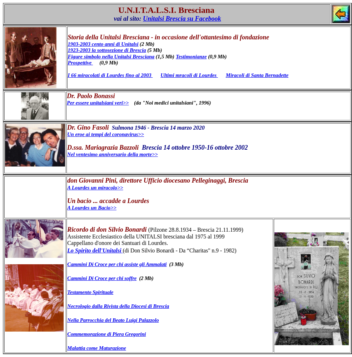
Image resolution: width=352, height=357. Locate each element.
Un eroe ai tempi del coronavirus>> (105, 134)
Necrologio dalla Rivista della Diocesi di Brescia (118, 306)
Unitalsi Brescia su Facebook (182, 18)
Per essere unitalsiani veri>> (98, 103)
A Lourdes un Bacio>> (91, 208)
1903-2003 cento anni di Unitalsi (103, 44)
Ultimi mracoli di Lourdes (189, 75)
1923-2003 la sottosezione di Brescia (107, 50)
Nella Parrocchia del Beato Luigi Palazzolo (113, 320)
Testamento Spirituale (90, 292)
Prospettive (80, 63)
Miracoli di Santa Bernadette (257, 75)
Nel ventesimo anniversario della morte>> (112, 154)
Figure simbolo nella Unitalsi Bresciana (111, 56)
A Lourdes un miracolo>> (95, 187)
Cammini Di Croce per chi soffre (102, 278)
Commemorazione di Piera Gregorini (106, 334)
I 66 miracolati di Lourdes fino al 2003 (110, 75)
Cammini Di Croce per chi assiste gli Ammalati (117, 264)
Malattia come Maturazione (96, 348)
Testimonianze (191, 56)
